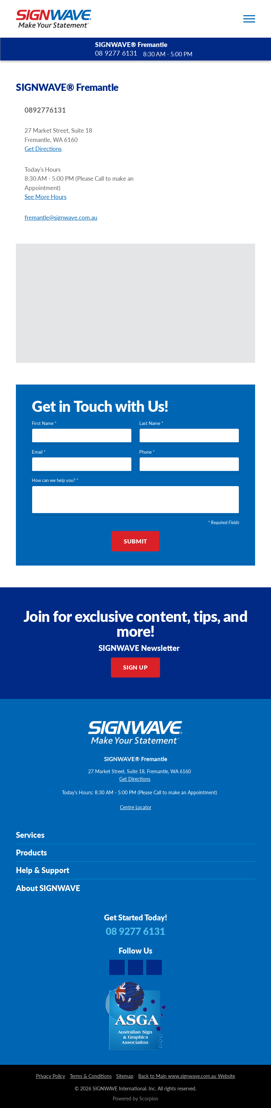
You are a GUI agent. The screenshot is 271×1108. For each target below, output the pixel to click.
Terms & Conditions (91, 1076)
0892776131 (45, 110)
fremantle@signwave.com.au (61, 217)
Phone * (147, 452)
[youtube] (116, 967)
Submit (135, 541)
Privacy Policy (50, 1076)
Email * (39, 452)
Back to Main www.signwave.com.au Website (186, 1076)
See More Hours (45, 196)
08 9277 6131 (116, 53)
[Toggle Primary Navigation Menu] (249, 18)
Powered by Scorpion (135, 1099)
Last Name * (151, 423)
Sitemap (124, 1076)
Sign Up (135, 667)
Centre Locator (135, 807)
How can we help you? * (55, 480)
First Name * (44, 423)
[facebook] (153, 967)
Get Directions (43, 148)
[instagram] (135, 967)
